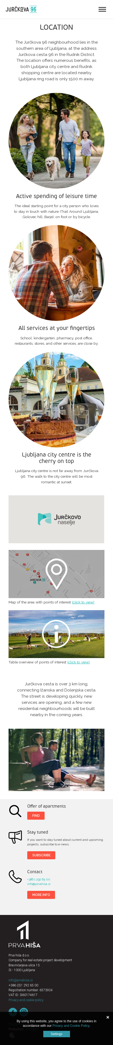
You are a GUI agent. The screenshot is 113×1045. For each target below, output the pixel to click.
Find (36, 816)
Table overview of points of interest (56, 634)
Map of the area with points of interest (56, 574)
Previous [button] (50, 784)
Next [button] (63, 784)
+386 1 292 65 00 (38, 879)
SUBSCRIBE (41, 855)
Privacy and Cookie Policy (70, 1026)
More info (41, 895)
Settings (56, 1034)
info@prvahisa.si (38, 884)
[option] (56, 760)
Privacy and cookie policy (26, 1000)
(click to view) (83, 602)
